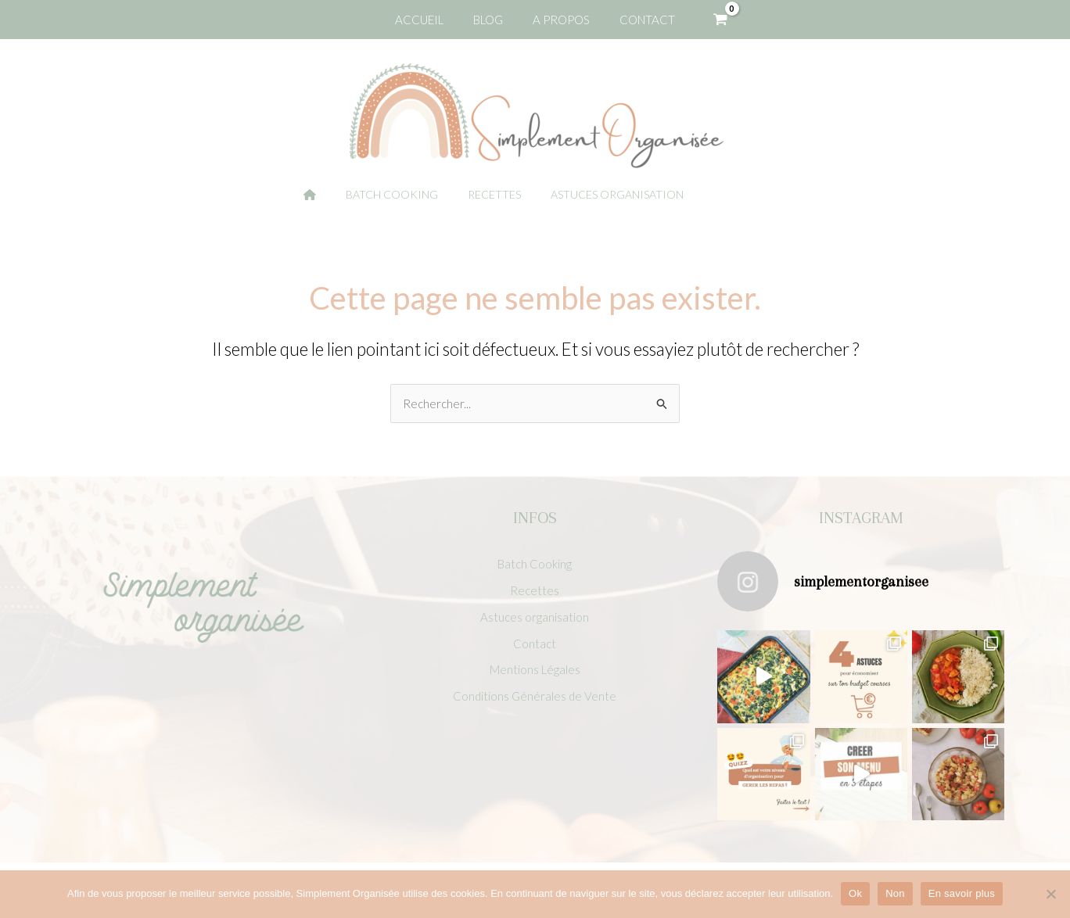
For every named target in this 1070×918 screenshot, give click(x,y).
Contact (534, 644)
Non (895, 893)
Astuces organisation (534, 617)
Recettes (534, 590)
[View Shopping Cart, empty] (707, 19)
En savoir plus (961, 893)
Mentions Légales (535, 671)
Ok (855, 893)
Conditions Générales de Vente (534, 698)
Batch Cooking (534, 562)
